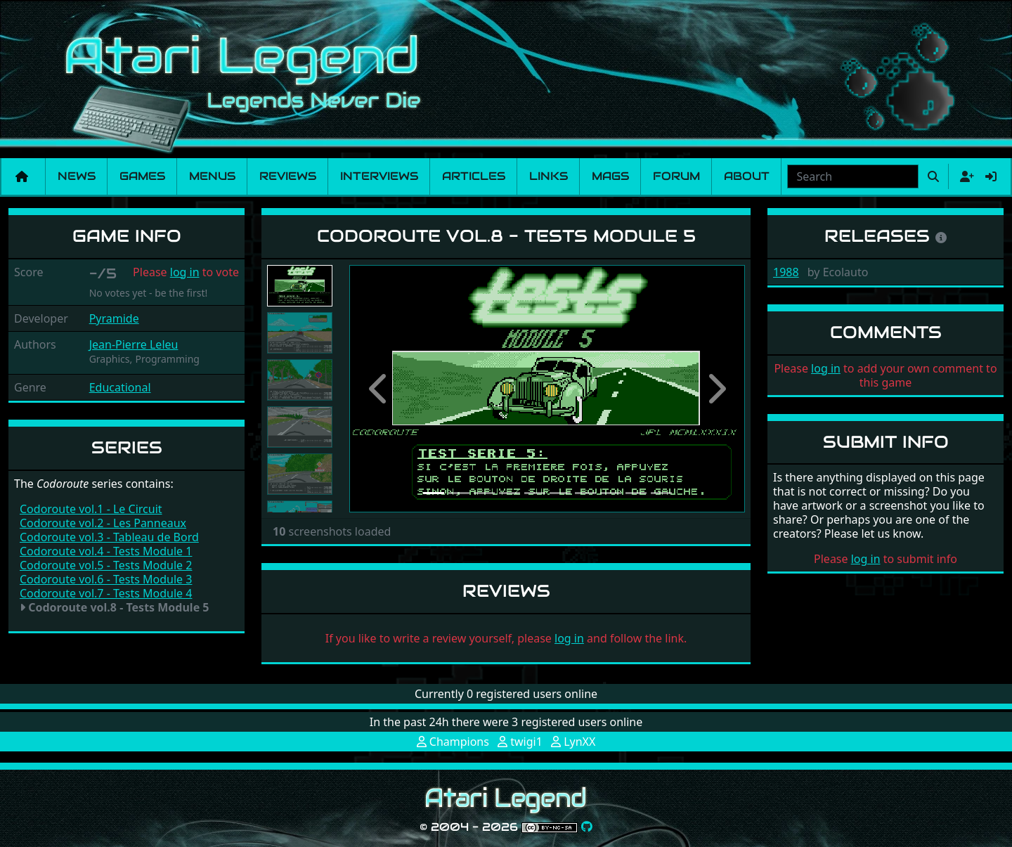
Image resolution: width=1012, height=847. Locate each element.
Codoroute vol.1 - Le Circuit (91, 509)
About (747, 176)
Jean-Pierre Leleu (134, 344)
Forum (676, 176)
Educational (120, 387)
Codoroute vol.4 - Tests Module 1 (106, 551)
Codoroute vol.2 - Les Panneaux (103, 523)
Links (548, 176)
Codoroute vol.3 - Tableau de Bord (109, 537)
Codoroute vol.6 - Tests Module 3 (106, 579)
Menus (212, 176)
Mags (610, 176)
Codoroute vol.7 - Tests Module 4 (106, 593)
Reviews (287, 176)
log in (185, 272)
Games (142, 176)
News (77, 176)
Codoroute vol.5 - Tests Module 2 (106, 565)
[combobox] (853, 176)
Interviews (379, 176)
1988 (786, 272)
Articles (473, 176)
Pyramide (114, 318)
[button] (378, 388)
